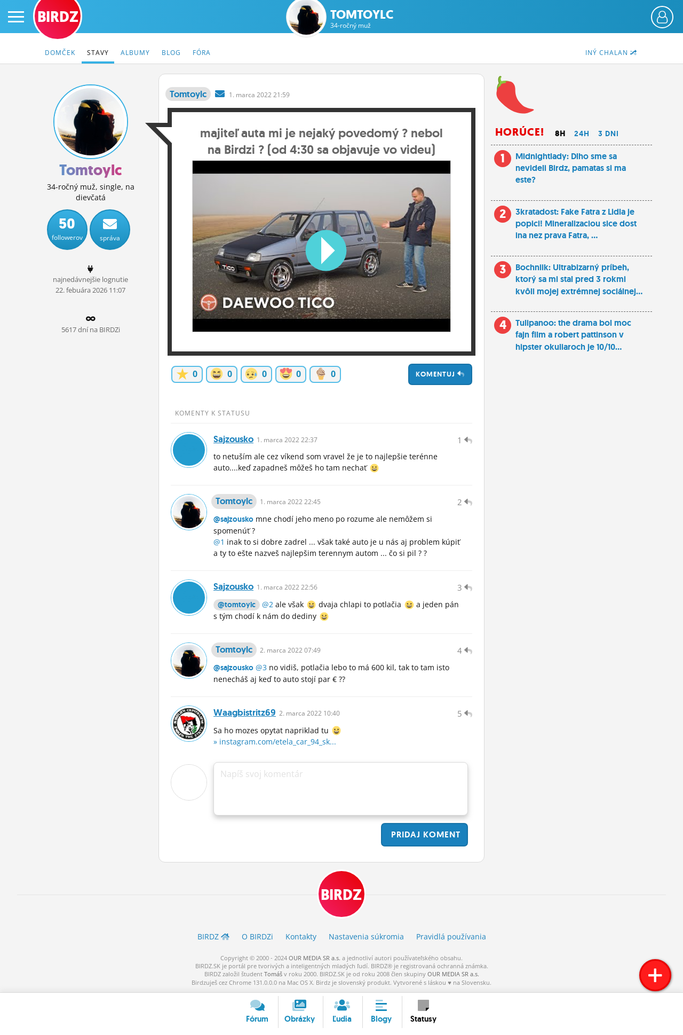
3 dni (608, 133)
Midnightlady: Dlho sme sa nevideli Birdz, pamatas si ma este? (570, 168)
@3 (261, 668)
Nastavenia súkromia (366, 937)
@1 (219, 542)
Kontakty (300, 937)
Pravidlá (451, 937)
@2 (267, 605)
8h (560, 133)
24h (582, 133)
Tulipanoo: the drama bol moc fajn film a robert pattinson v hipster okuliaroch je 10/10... (573, 334)
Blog (171, 52)
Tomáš (273, 974)
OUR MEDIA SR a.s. (314, 958)
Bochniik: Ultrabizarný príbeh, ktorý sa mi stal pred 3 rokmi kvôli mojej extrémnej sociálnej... (578, 279)
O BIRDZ (257, 937)
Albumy (135, 52)
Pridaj (424, 835)
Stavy (98, 52)
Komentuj (440, 374)
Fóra (202, 52)
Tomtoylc (361, 19)
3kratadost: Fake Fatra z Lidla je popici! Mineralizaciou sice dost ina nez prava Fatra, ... (576, 223)
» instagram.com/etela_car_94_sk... (274, 742)
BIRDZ (341, 895)
